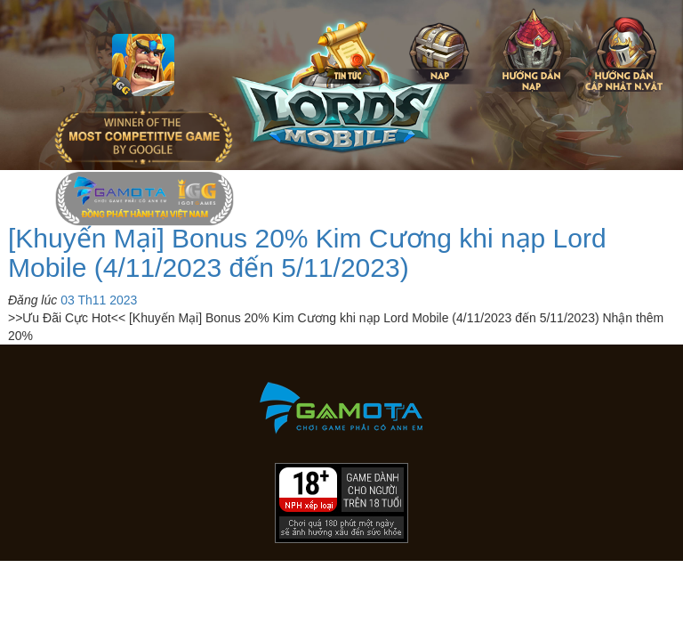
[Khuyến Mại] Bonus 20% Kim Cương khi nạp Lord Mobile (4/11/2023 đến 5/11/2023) (307, 252)
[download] (632, 618)
